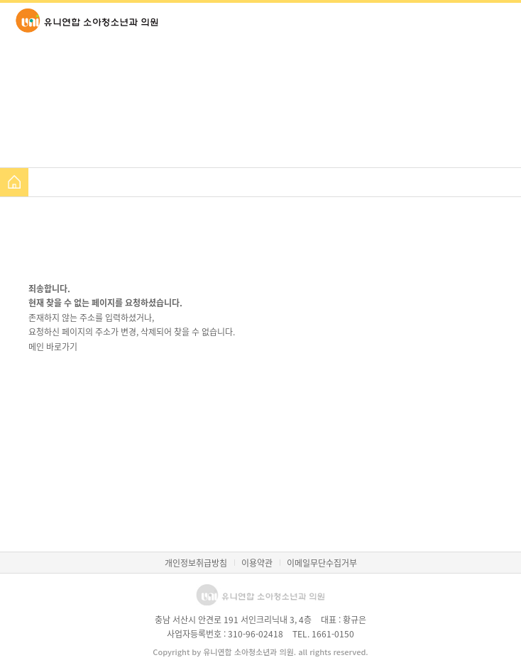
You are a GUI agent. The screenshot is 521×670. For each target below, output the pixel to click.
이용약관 (257, 563)
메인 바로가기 (52, 346)
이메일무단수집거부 (322, 563)
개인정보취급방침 (196, 563)
